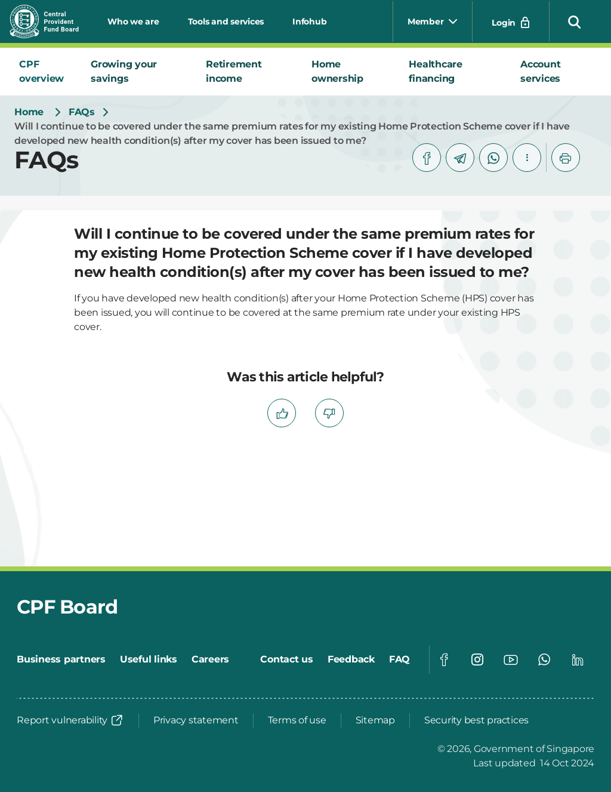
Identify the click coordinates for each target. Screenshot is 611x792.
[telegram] (460, 157)
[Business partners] (61, 659)
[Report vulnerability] (70, 720)
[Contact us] (286, 659)
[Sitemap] (375, 720)
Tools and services (226, 21)
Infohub (309, 21)
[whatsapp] (493, 157)
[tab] (45, 71)
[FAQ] (399, 659)
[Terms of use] (297, 720)
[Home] (29, 112)
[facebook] (426, 157)
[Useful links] (148, 659)
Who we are (133, 21)
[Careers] (210, 659)
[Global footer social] (444, 659)
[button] (574, 21)
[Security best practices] (476, 720)
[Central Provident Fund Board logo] (51, 21)
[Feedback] (351, 659)
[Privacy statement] (196, 720)
